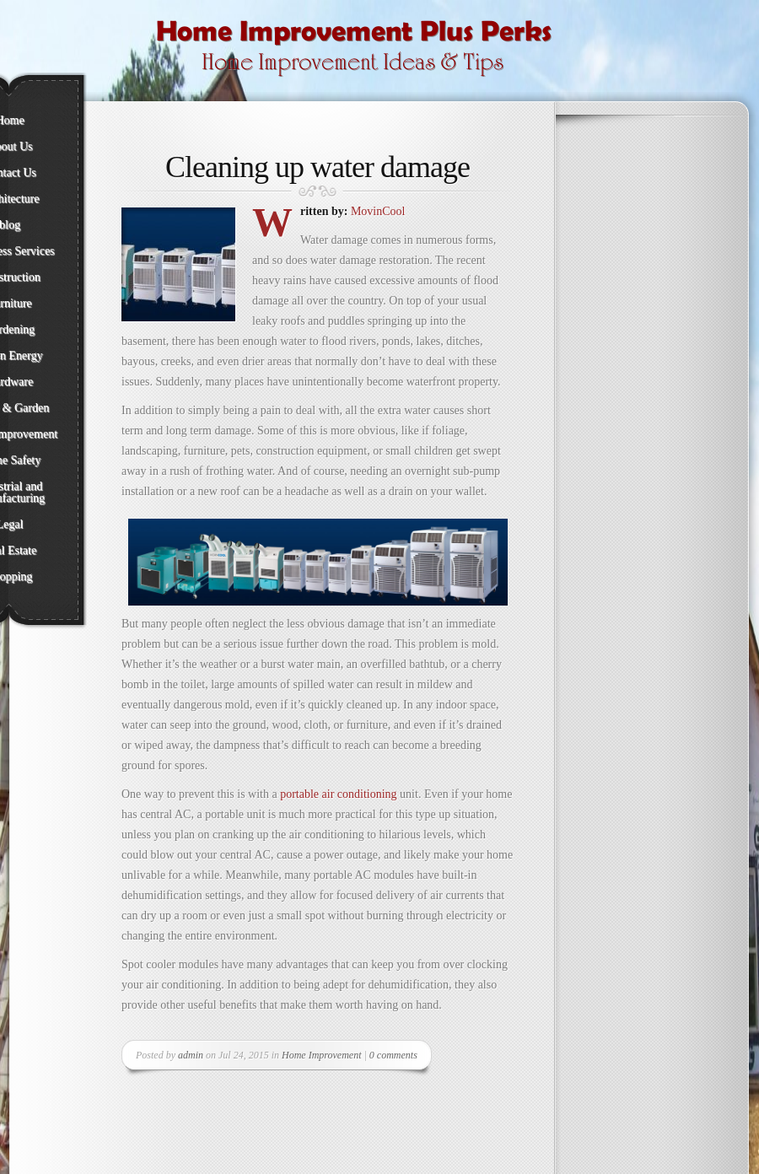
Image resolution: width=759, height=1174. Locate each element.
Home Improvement (322, 1055)
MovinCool (378, 211)
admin (190, 1055)
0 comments (393, 1055)
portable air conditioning (338, 794)
